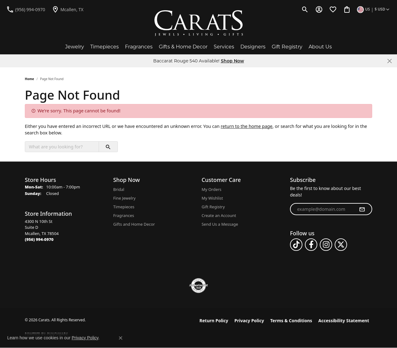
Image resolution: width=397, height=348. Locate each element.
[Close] (389, 61)
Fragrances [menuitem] (123, 215)
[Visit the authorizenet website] (198, 285)
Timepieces (104, 47)
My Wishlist (212, 198)
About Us (320, 47)
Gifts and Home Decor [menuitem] (134, 224)
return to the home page (247, 126)
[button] (305, 9)
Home (29, 79)
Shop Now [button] (232, 61)
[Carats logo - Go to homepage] (198, 23)
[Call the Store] (39, 239)
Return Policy (213, 320)
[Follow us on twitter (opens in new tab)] (341, 244)
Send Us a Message (220, 224)
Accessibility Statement (343, 320)
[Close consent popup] (121, 338)
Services (224, 47)
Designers (252, 47)
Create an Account (219, 215)
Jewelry (74, 47)
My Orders (211, 189)
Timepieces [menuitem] (123, 207)
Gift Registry (287, 47)
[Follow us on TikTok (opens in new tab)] (296, 244)
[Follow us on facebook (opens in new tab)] (311, 244)
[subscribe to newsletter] (362, 209)
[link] (25, 9)
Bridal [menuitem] (118, 189)
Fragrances (139, 47)
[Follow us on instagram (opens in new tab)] (326, 244)
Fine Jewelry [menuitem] (124, 198)
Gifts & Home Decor (183, 47)
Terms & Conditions (291, 320)
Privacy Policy (249, 320)
